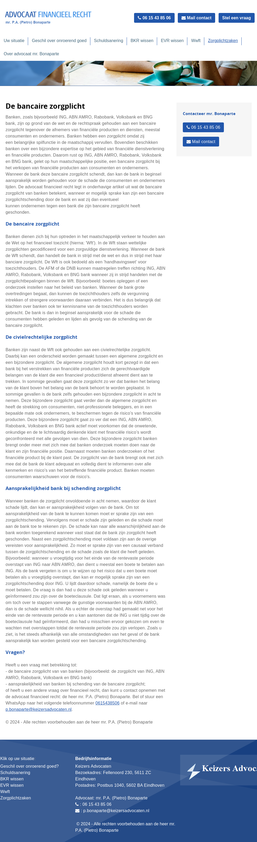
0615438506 (107, 703)
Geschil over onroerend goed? (29, 766)
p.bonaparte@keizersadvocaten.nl (39, 709)
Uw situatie (14, 40)
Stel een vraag (236, 18)
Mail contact (196, 18)
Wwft (196, 40)
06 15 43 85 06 (154, 18)
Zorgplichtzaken (223, 40)
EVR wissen (172, 40)
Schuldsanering (108, 40)
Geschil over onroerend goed (59, 40)
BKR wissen (142, 40)
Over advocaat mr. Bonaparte (31, 54)
